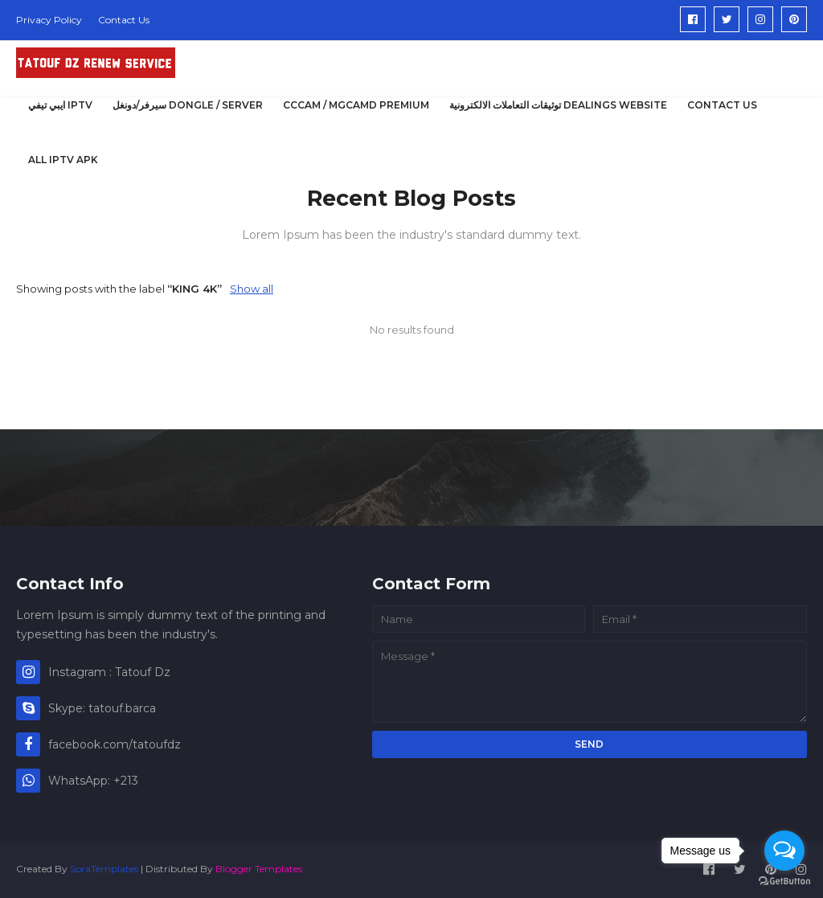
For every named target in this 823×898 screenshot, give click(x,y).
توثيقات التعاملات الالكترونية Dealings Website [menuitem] (558, 105)
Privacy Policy (49, 20)
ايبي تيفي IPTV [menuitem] (60, 105)
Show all (251, 288)
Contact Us (123, 20)
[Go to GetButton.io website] (784, 881)
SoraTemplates (104, 869)
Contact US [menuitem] (722, 105)
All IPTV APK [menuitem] (63, 160)
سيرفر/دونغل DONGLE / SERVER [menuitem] (188, 105)
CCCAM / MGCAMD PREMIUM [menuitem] (356, 105)
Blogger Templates (258, 869)
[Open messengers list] (784, 850)
